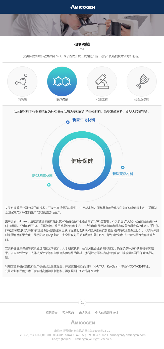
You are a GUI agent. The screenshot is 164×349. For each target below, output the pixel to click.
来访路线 (84, 312)
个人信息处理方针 (106, 312)
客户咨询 (68, 312)
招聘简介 (51, 312)
